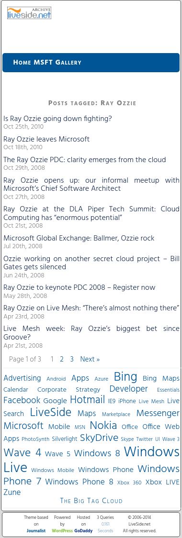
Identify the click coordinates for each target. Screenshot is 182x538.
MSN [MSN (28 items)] (80, 428)
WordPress (62, 531)
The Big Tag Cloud (91, 501)
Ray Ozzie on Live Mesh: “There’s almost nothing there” (91, 308)
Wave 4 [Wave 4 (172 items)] (22, 453)
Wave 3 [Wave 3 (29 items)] (171, 439)
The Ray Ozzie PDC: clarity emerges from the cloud (84, 160)
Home (22, 62)
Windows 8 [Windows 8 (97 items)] (97, 453)
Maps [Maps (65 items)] (87, 413)
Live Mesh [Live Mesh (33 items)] (151, 401)
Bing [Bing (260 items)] (125, 377)
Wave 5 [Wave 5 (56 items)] (57, 454)
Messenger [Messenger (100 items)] (158, 413)
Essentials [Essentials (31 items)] (168, 390)
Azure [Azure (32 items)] (101, 379)
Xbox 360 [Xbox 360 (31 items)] (129, 483)
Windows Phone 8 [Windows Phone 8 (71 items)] (79, 482)
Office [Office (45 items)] (130, 427)
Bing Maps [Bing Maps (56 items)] (161, 379)
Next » (90, 359)
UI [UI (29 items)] (157, 439)
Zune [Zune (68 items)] (12, 492)
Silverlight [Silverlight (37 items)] (64, 439)
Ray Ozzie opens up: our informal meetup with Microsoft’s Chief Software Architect (91, 185)
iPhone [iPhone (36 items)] (127, 401)
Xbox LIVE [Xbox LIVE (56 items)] (163, 482)
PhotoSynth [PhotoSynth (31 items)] (35, 439)
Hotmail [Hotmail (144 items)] (87, 400)
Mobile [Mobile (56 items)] (59, 427)
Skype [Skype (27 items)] (127, 440)
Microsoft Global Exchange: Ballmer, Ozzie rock (78, 238)
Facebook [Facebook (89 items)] (21, 401)
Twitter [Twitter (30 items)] (144, 439)
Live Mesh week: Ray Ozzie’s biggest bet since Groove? (91, 333)
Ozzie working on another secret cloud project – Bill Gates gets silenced (91, 263)
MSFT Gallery (57, 62)
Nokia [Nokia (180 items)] (103, 426)
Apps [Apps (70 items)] (80, 378)
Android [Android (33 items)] (56, 379)
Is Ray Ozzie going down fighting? (57, 119)
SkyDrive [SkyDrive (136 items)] (99, 438)
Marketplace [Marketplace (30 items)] (116, 414)
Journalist (36, 531)
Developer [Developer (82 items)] (129, 389)
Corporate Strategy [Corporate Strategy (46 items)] (68, 389)
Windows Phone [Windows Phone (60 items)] (106, 470)
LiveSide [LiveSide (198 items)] (50, 413)
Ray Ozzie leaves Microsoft (46, 139)
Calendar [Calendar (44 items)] (15, 389)
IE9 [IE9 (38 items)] (111, 401)
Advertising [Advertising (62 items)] (22, 379)
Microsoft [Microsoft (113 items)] (23, 426)
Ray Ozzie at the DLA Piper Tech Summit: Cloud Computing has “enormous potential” (91, 213)
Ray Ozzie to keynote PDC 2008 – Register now (79, 288)
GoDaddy (83, 531)
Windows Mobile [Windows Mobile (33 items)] (52, 470)
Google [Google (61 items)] (55, 401)
